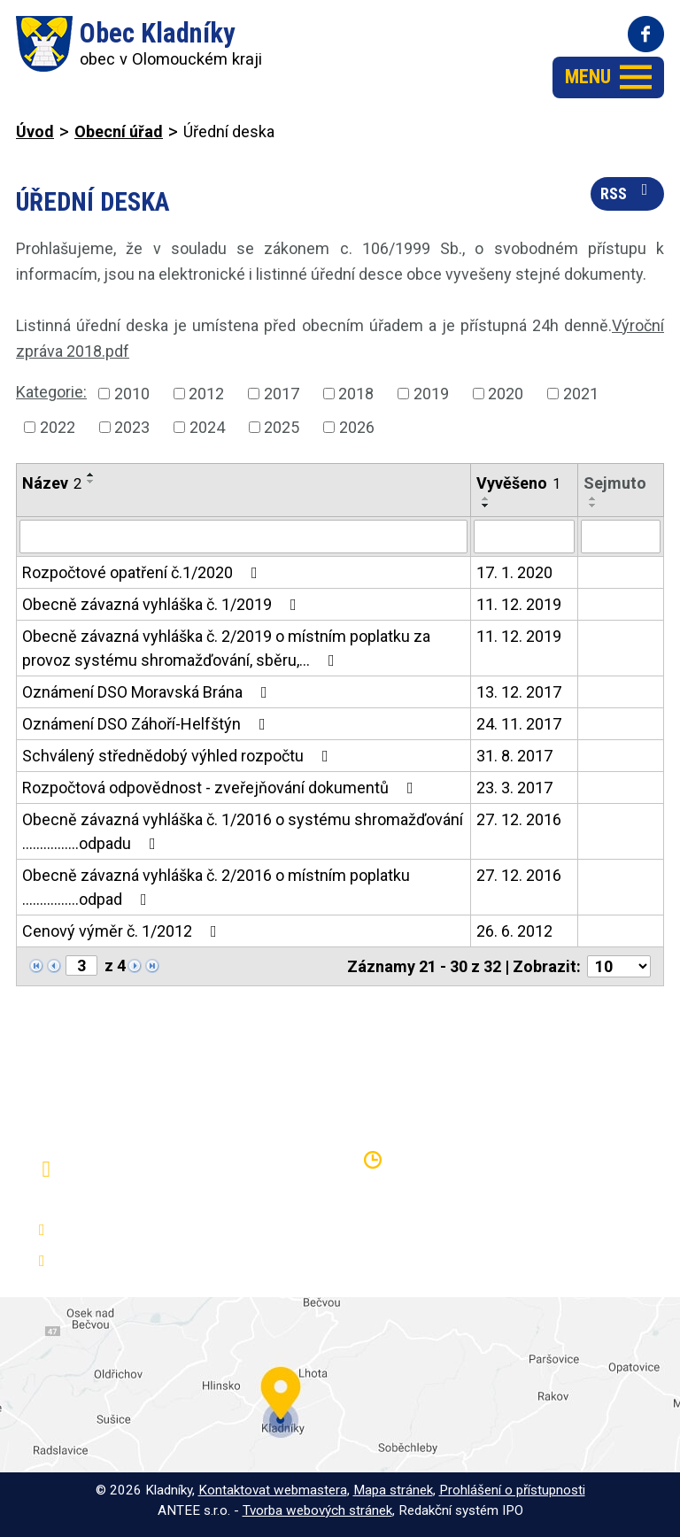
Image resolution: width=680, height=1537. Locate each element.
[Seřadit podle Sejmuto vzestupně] (593, 498)
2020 (505, 393)
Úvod (35, 131)
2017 (281, 393)
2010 (132, 393)
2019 (431, 393)
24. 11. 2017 (518, 723)
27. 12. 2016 (518, 819)
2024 (207, 427)
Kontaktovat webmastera (272, 1490)
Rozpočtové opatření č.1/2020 (143, 572)
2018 (356, 393)
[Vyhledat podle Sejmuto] (621, 536)
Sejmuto (614, 483)
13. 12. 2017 (518, 692)
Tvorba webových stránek (317, 1510)
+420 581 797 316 (121, 1230)
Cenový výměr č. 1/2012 (123, 931)
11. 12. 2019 (518, 604)
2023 (132, 427)
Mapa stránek (393, 1490)
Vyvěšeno (518, 483)
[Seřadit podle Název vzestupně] (91, 474)
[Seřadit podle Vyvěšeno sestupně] (486, 505)
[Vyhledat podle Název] (243, 536)
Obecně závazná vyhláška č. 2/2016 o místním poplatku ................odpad (216, 887)
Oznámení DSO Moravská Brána (148, 692)
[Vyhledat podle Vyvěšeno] (524, 536)
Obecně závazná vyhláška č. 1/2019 (163, 604)
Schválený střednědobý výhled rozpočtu (179, 755)
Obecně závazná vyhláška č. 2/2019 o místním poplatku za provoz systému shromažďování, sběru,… (226, 648)
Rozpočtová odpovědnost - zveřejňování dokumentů (221, 787)
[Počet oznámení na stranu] (619, 966)
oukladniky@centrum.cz (137, 1261)
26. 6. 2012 (514, 931)
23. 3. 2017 (514, 787)
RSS (627, 192)
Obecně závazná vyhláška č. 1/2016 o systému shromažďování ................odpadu (242, 831)
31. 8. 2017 (514, 755)
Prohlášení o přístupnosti (512, 1490)
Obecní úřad (118, 131)
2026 (357, 427)
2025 (281, 427)
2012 (206, 393)
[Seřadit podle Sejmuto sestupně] (593, 505)
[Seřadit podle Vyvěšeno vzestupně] (486, 498)
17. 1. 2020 (514, 572)
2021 (581, 393)
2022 (57, 427)
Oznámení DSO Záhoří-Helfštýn (147, 723)
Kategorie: (51, 391)
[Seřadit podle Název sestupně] (91, 481)
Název (51, 483)
